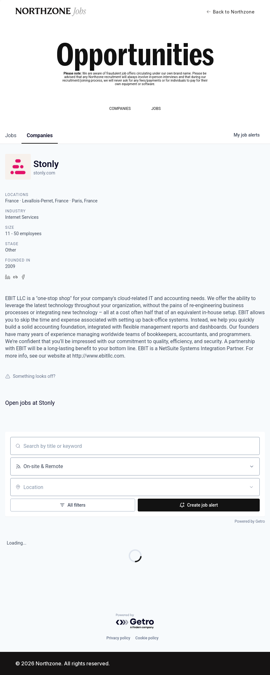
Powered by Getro (250, 521)
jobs (10, 135)
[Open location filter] (251, 487)
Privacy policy (118, 638)
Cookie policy (147, 638)
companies (40, 135)
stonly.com (44, 172)
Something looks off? (30, 376)
